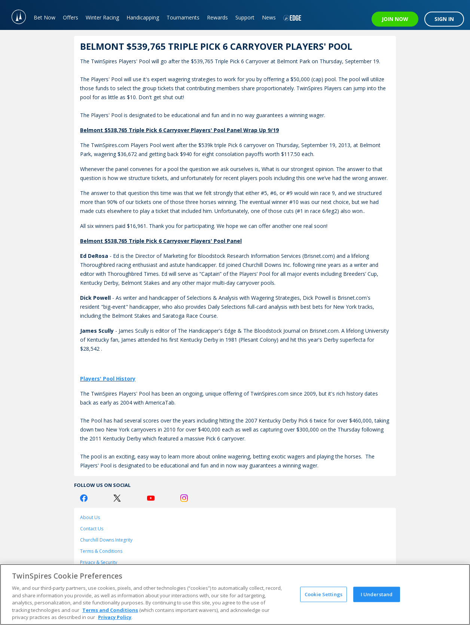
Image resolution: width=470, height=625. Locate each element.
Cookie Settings (323, 594)
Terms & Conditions (101, 551)
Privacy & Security (98, 562)
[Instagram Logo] (184, 498)
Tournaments (183, 17)
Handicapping (142, 17)
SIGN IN (444, 18)
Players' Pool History (107, 378)
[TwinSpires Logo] (15, 15)
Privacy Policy (114, 617)
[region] (235, 594)
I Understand (377, 594)
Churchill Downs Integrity (106, 540)
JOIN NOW (395, 18)
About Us (90, 517)
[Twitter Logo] (117, 498)
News (269, 17)
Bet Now (44, 17)
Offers (70, 17)
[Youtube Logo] (151, 498)
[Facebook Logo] (84, 498)
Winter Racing (102, 17)
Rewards (217, 17)
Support (244, 17)
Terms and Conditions (110, 610)
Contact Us (91, 528)
